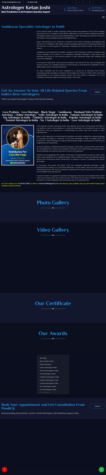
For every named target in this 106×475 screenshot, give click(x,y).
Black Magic (48, 112)
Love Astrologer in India (86, 120)
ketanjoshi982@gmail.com (10, 2)
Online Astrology (26, 115)
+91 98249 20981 (32, 2)
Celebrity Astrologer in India (50, 118)
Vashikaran (65, 112)
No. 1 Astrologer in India (54, 120)
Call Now (97, 92)
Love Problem (11, 112)
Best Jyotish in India (47, 361)
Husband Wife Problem (88, 112)
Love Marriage (30, 112)
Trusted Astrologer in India (22, 120)
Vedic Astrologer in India (53, 115)
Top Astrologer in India (16, 118)
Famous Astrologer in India (86, 115)
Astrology (7, 115)
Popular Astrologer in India (85, 118)
